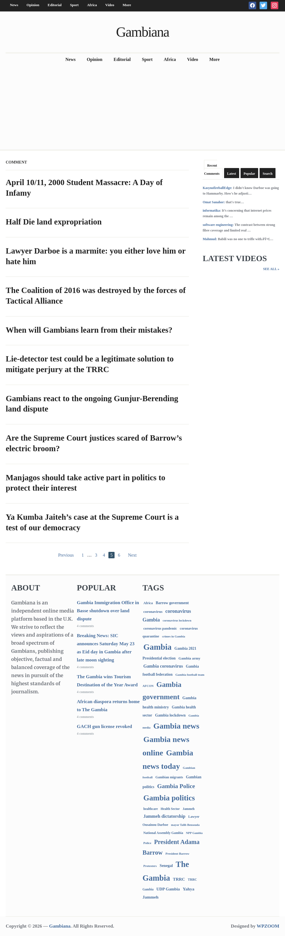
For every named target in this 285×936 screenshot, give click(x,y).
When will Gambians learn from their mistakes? (89, 329)
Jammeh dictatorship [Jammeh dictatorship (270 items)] (164, 816)
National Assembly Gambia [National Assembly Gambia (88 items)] (163, 833)
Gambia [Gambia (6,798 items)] (157, 646)
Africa (92, 5)
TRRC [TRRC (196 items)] (179, 879)
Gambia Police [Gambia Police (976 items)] (176, 786)
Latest (231, 174)
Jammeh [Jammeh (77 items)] (189, 809)
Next (132, 555)
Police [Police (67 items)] (147, 843)
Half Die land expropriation (53, 221)
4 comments (85, 626)
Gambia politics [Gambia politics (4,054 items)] (169, 798)
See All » (271, 269)
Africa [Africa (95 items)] (148, 603)
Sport (74, 5)
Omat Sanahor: (214, 202)
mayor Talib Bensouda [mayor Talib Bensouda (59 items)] (185, 824)
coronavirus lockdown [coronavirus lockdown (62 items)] (177, 620)
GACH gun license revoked (104, 726)
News (14, 5)
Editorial (55, 5)
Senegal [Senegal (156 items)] (166, 865)
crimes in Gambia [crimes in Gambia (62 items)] (173, 636)
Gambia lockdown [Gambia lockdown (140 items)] (170, 715)
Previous (66, 555)
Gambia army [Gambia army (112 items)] (189, 658)
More (127, 5)
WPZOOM (267, 926)
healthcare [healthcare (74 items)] (150, 809)
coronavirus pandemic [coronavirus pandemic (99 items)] (160, 628)
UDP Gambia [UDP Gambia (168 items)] (168, 889)
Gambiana (142, 32)
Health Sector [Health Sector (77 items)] (170, 809)
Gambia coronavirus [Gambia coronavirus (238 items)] (163, 666)
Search (267, 174)
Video (109, 5)
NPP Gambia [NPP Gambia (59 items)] (194, 833)
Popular (249, 174)
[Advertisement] (142, 107)
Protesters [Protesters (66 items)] (150, 866)
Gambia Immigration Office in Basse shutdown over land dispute (108, 610)
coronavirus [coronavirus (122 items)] (153, 611)
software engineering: (218, 225)
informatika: (212, 210)
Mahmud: (210, 239)
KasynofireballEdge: (217, 188)
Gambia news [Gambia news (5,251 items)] (176, 726)
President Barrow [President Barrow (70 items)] (177, 853)
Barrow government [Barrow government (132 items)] (172, 603)
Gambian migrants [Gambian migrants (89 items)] (169, 777)
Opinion (33, 5)
